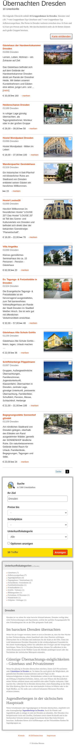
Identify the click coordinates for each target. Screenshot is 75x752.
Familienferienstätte (14, 585)
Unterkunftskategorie (20, 531)
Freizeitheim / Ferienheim (17, 583)
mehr (6, 90)
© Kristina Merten (37, 743)
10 (69, 415)
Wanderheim (12, 597)
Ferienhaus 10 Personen (16, 595)
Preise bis (13, 507)
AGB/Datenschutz (35, 735)
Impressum (51, 735)
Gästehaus (11, 572)
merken (26, 95)
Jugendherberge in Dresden (33, 710)
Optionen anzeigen (22, 543)
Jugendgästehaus (13, 577)
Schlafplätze (15, 519)
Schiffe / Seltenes (13, 590)
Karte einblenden (61, 36)
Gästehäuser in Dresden (19, 671)
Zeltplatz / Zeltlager (14, 600)
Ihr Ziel (12, 493)
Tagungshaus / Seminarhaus (18, 580)
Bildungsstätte (12, 592)
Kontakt (21, 735)
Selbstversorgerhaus (15, 575)
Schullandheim (13, 587)
